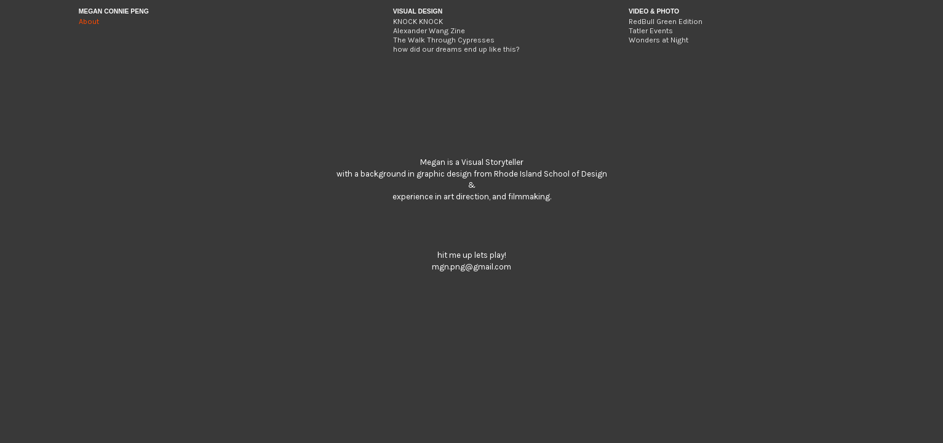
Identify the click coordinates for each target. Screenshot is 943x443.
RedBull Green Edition (665, 21)
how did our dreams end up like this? (456, 49)
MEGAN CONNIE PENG (114, 11)
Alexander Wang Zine (429, 30)
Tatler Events (651, 30)
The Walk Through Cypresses (444, 40)
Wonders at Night (658, 40)
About (89, 21)
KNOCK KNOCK (418, 21)
